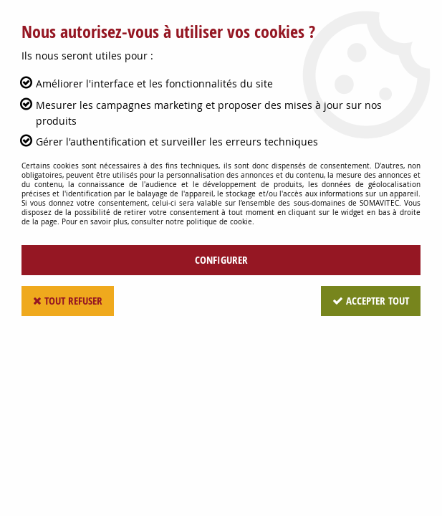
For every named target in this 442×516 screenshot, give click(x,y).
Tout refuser (67, 300)
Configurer (221, 259)
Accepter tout (370, 300)
